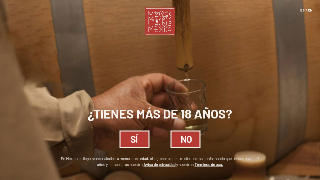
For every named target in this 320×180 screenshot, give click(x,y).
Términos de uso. (208, 164)
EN (310, 10)
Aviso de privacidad (160, 164)
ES (302, 10)
